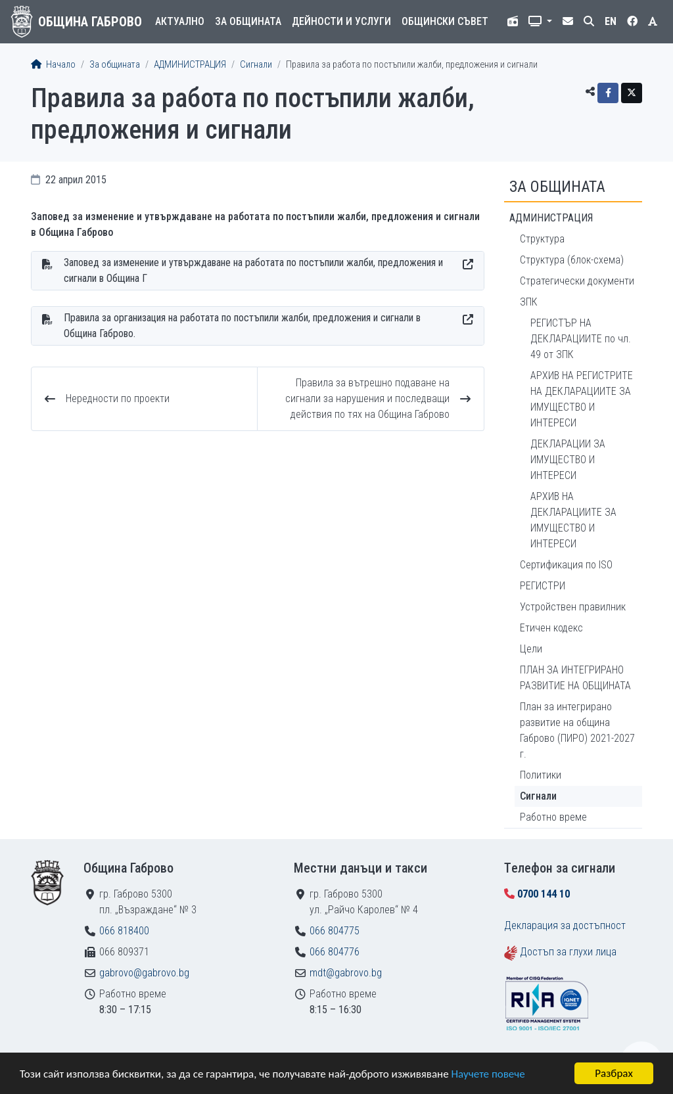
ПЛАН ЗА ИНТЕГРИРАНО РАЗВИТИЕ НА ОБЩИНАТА (575, 678)
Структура (542, 239)
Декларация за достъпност (565, 925)
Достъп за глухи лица (568, 952)
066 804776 (335, 952)
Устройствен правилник (573, 607)
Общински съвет (445, 21)
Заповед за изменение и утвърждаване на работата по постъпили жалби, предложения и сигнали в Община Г (253, 270)
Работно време (553, 817)
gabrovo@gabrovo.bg (144, 973)
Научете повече (487, 1075)
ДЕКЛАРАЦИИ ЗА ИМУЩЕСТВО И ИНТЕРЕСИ (567, 460)
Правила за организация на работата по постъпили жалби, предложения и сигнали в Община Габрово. (242, 325)
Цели (531, 649)
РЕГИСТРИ (542, 586)
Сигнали (256, 64)
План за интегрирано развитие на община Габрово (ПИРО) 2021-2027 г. (577, 730)
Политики (540, 775)
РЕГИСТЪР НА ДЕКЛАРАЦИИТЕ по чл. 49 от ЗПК (580, 339)
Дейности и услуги (341, 21)
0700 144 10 (543, 894)
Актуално (179, 21)
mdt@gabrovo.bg (346, 973)
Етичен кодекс (551, 628)
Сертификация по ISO (566, 564)
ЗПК (529, 302)
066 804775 (335, 930)
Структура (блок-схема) (572, 260)
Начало (53, 64)
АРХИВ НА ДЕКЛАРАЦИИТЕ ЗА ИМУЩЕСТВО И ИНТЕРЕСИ (573, 520)
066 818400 (124, 930)
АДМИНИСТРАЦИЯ (190, 64)
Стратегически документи (577, 281)
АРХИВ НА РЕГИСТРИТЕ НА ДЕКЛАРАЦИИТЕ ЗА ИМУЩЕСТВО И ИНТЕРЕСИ (581, 399)
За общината (248, 21)
